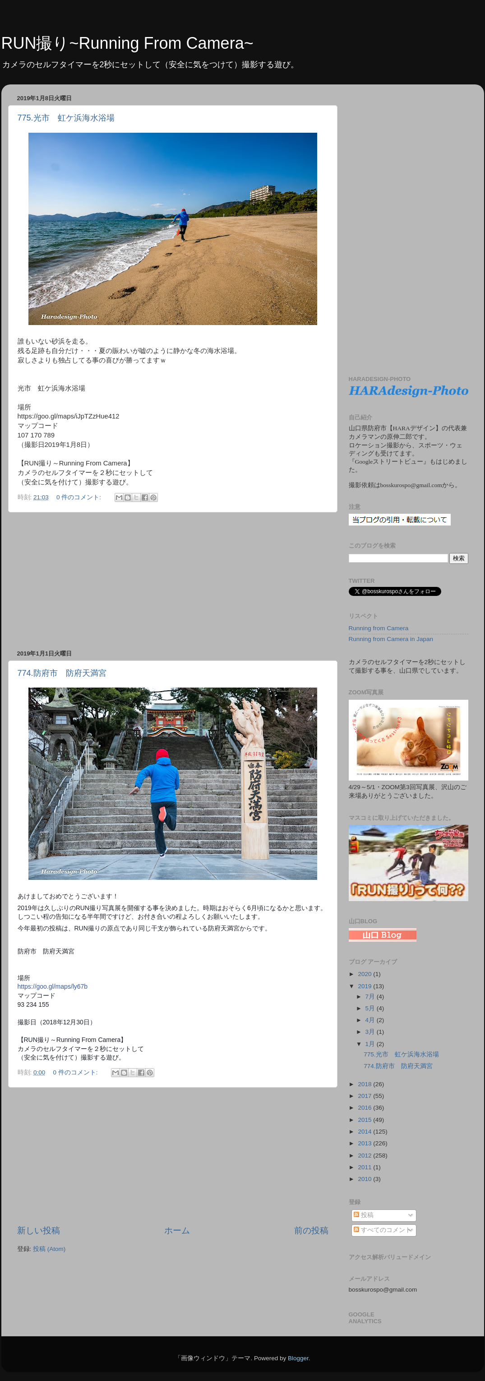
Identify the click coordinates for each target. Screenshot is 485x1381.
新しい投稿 (38, 1230)
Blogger (298, 1358)
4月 (371, 1020)
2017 (365, 1096)
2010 (365, 1179)
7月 (371, 996)
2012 (365, 1155)
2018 (365, 1084)
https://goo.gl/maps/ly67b (53, 986)
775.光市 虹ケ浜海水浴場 (66, 117)
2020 (365, 974)
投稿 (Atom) (49, 1249)
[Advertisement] (172, 581)
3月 (371, 1031)
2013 (365, 1143)
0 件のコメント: (79, 497)
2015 (365, 1119)
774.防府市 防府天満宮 (62, 673)
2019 (365, 986)
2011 (365, 1167)
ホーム (177, 1230)
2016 (365, 1107)
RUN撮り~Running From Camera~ (127, 43)
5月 (371, 1008)
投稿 (364, 1215)
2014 (365, 1131)
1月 (371, 1044)
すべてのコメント (382, 1230)
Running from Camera (379, 628)
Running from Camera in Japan (391, 639)
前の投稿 (311, 1230)
